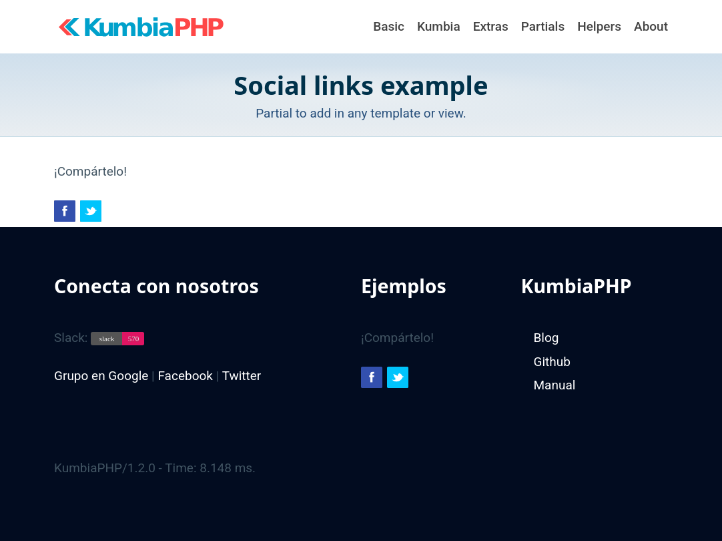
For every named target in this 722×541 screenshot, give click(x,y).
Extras (490, 26)
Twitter (242, 375)
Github (552, 361)
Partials (543, 26)
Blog (546, 337)
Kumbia (438, 26)
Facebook (185, 375)
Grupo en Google (101, 375)
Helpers (599, 26)
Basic (388, 26)
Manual (555, 385)
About (651, 26)
